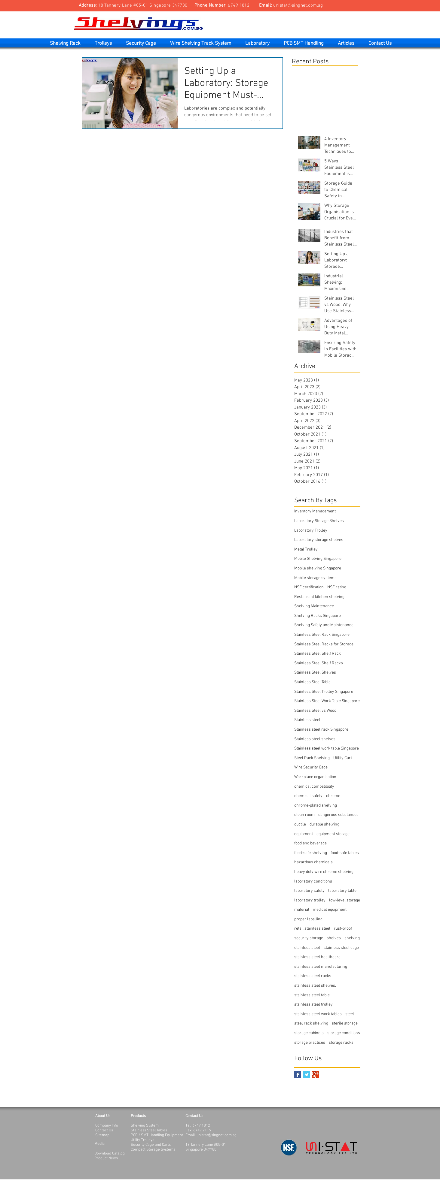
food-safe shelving (310, 853)
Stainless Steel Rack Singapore (322, 634)
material (301, 909)
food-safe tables (345, 853)
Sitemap (102, 1135)
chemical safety (308, 795)
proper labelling (308, 919)
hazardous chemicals (313, 862)
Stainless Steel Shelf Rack (317, 653)
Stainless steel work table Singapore (326, 748)
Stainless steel (307, 720)
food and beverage (310, 843)
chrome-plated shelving (315, 805)
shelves (334, 938)
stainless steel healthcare (317, 957)
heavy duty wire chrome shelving (323, 871)
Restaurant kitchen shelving (319, 596)
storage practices (309, 1042)
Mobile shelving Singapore (317, 568)
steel (349, 1014)
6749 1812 (238, 5)
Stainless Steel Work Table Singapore (327, 701)
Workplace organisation (315, 777)
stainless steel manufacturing (320, 966)
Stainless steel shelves (314, 739)
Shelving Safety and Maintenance (323, 625)
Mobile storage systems (315, 578)
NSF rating (336, 587)
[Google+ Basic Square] (315, 1074)
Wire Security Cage (311, 767)
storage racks (341, 1042)
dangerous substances (338, 814)
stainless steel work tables (318, 1014)
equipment (303, 834)
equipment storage (333, 834)
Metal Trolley (306, 549)
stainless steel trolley (313, 1004)
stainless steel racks (312, 976)
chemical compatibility (314, 786)
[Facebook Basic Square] (297, 1074)
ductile (300, 824)
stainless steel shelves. (315, 985)
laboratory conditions (313, 881)
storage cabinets (309, 1033)
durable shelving (324, 824)
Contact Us (104, 1130)
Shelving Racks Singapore (317, 615)
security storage (308, 938)
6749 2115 (202, 1130)
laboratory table (342, 890)
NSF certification (309, 587)
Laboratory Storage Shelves (319, 521)
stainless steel (307, 947)
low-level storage (344, 900)
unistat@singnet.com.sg (298, 5)
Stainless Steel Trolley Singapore (323, 691)
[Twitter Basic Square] (306, 1074)
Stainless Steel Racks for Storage (323, 644)
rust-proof (343, 928)
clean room (304, 814)
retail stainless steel (312, 928)
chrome (333, 795)
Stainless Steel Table (312, 682)
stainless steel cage (341, 947)
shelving (352, 938)
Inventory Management (315, 511)
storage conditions (343, 1033)
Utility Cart (342, 758)
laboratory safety (309, 890)
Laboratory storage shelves (318, 539)
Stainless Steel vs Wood (315, 710)
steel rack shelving (311, 1023)
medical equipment (330, 909)
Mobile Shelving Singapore (317, 558)
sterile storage (345, 1023)
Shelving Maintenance (314, 606)
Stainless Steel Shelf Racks (318, 663)
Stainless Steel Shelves (315, 672)
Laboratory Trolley (310, 530)
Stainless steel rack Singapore (321, 729)
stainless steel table (312, 995)
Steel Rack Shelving (312, 758)
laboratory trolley (309, 900)
